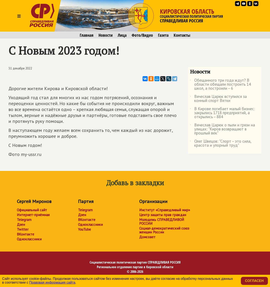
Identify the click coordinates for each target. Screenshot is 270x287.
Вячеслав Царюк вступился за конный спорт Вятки (218, 99)
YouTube (84, 229)
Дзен (21, 224)
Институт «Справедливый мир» (164, 210)
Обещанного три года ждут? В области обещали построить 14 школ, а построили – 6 (220, 84)
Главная (86, 35)
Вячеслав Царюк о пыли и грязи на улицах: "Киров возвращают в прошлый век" (222, 129)
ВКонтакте (25, 234)
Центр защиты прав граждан (162, 215)
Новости (106, 35)
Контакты (182, 35)
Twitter (22, 229)
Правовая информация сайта (52, 282)
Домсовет (147, 237)
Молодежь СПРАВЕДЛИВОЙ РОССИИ (161, 221)
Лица (122, 35)
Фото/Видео (142, 35)
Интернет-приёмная (33, 215)
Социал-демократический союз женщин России (164, 230)
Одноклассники (29, 239)
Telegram (24, 220)
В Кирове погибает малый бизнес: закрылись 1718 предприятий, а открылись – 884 (222, 113)
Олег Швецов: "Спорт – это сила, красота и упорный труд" (220, 143)
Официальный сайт (32, 210)
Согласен (254, 281)
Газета (163, 35)
